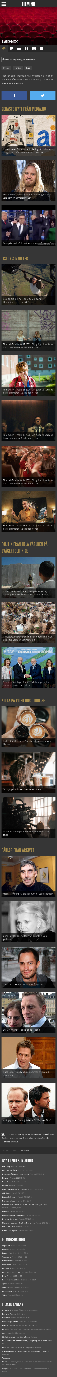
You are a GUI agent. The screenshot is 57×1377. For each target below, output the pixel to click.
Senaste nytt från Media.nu (24, 109)
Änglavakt (6, 1245)
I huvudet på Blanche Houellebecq (15, 1174)
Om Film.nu (6, 1310)
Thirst (4, 1295)
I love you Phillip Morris (11, 1280)
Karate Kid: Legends (9, 1230)
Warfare (5, 1185)
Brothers (5, 1268)
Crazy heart (6, 1265)
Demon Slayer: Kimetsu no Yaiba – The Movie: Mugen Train (24, 1205)
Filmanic (5, 1329)
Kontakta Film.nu (9, 1314)
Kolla (4, 1347)
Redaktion (6, 1318)
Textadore (6, 1358)
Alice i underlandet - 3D (11, 1272)
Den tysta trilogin (8, 1201)
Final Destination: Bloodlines (13, 1215)
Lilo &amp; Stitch (8, 1227)
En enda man (7, 1291)
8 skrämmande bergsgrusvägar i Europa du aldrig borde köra (25, 1351)
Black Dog (6, 1166)
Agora (4, 1284)
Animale (5, 1211)
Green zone (6, 1257)
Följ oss (5, 1325)
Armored (5, 1249)
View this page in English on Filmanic (19, 60)
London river (7, 1253)
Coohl (4, 1333)
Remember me (8, 1261)
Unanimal (6, 1182)
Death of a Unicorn (9, 1197)
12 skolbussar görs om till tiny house (16, 1337)
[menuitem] (5, 1150)
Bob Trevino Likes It (9, 1170)
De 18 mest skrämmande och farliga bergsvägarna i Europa (24, 1341)
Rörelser (5, 1178)
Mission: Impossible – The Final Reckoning (18, 1223)
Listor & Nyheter (15, 258)
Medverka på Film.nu (10, 1322)
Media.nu (6, 1362)
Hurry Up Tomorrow (10, 1219)
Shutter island (7, 1288)
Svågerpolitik (7, 1369)
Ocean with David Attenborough (14, 1189)
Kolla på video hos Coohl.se (23, 701)
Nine (4, 1276)
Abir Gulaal (6, 1193)
